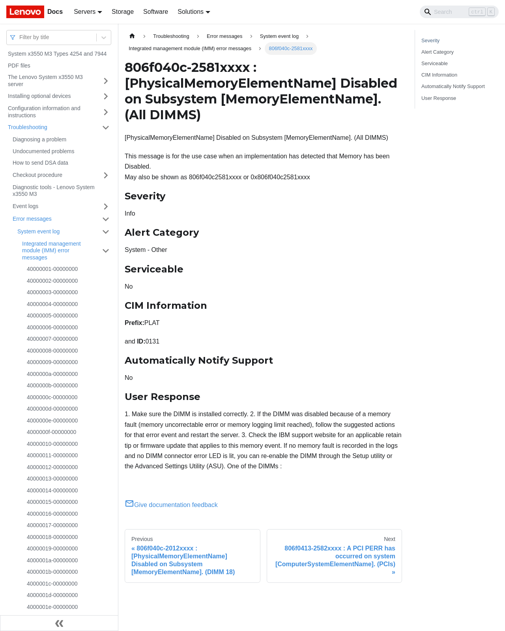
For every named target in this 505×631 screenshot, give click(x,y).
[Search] (459, 12)
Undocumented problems (43, 151)
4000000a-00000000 (52, 374)
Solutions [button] (191, 11)
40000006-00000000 (52, 327)
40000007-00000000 (52, 339)
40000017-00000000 (52, 525)
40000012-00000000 (52, 467)
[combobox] (20, 37)
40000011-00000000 (52, 455)
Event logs (25, 206)
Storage (123, 11)
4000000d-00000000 (52, 409)
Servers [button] (84, 11)
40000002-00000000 (52, 281)
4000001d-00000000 (52, 595)
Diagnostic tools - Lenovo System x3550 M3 (54, 190)
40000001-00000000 (52, 269)
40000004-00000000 (52, 304)
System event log (38, 231)
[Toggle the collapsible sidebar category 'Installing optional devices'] (105, 96)
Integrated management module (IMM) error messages (51, 250)
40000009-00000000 (52, 362)
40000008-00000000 (52, 350)
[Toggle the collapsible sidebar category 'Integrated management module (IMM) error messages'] (105, 251)
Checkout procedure (37, 175)
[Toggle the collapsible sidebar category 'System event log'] (105, 231)
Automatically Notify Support (453, 86)
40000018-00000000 (52, 537)
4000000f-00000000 (51, 432)
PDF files (19, 65)
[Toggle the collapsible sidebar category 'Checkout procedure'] (105, 175)
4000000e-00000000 (52, 420)
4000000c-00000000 (52, 397)
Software (155, 11)
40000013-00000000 (52, 478)
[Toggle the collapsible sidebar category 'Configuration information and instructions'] (105, 112)
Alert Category (437, 52)
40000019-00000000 (52, 548)
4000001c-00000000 (52, 583)
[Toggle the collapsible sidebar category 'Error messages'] (105, 219)
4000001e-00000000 (52, 607)
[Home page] (132, 36)
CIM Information (439, 75)
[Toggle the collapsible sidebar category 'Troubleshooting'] (105, 127)
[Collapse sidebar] (59, 623)
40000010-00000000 (52, 444)
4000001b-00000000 (52, 572)
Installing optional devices (39, 96)
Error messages (32, 219)
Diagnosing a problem (39, 139)
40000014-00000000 (52, 490)
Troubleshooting (27, 127)
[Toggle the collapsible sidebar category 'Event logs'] (105, 206)
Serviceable (434, 63)
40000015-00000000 (52, 502)
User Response (438, 98)
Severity (430, 40)
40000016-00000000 (52, 514)
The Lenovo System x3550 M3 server (45, 80)
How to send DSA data (40, 163)
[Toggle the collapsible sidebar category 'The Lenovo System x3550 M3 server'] (105, 80)
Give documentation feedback (171, 504)
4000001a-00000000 (52, 560)
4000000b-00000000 (52, 385)
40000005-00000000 (52, 315)
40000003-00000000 (52, 292)
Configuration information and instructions (44, 111)
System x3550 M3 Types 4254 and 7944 (57, 54)
